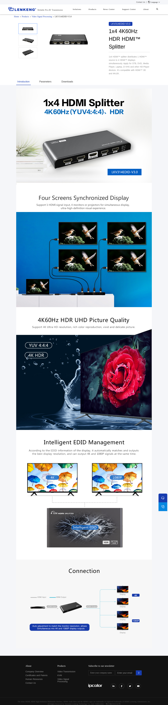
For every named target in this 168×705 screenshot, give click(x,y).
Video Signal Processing (42, 16)
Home (16, 16)
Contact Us (140, 2)
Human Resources (34, 679)
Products (99, 9)
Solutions (85, 9)
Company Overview (34, 671)
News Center (114, 9)
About (148, 9)
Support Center (132, 9)
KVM (59, 675)
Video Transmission (66, 671)
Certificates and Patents (37, 675)
